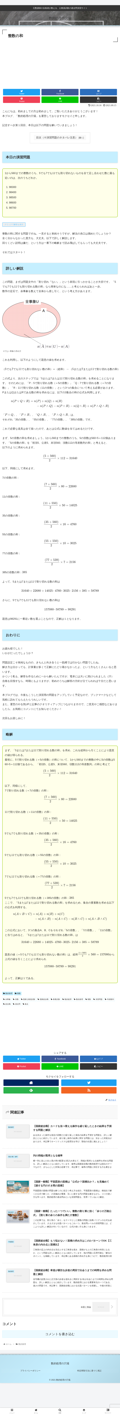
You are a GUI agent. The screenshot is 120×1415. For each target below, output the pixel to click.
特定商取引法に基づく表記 (89, 1370)
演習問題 (97, 999)
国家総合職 (43, 999)
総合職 (7, 1004)
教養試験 (55, 999)
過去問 (16, 1004)
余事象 (7, 999)
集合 (25, 1004)
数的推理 (7, 993)
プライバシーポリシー (30, 1370)
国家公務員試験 (28, 999)
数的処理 (66, 999)
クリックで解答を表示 (13, 224)
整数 (18, 993)
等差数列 (109, 999)
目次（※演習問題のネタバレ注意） (57, 137)
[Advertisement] (60, 64)
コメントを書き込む (60, 1334)
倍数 (16, 999)
